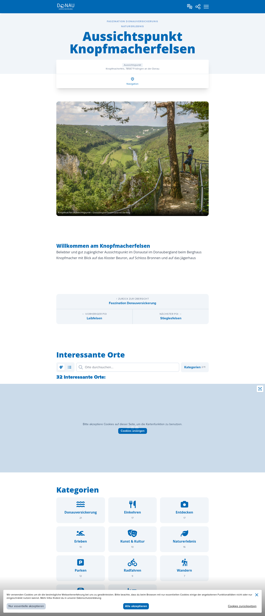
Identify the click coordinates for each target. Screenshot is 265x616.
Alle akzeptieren (136, 606)
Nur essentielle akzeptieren (26, 606)
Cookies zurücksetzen (242, 606)
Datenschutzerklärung (89, 598)
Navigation (132, 83)
